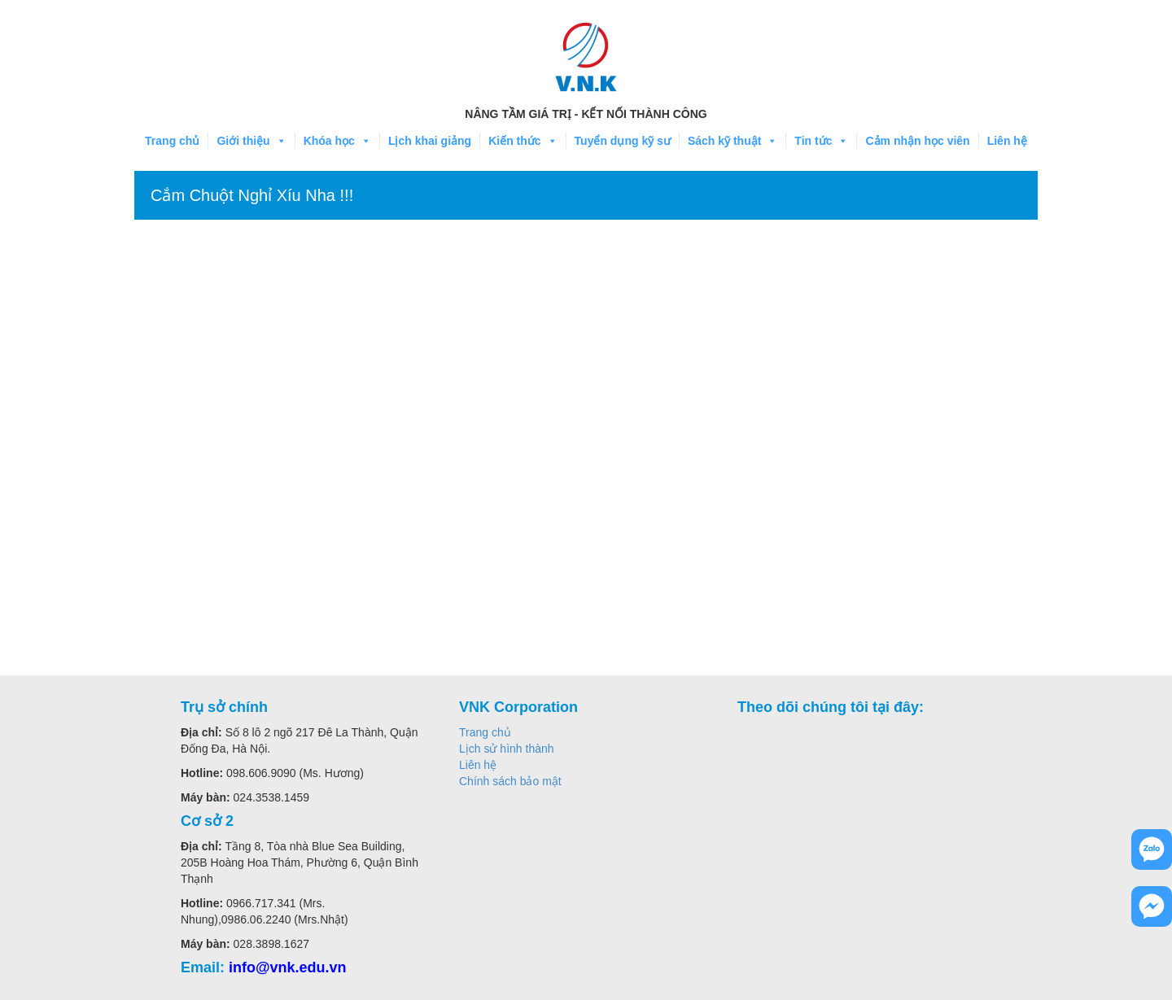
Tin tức (821, 141)
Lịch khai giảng (429, 140)
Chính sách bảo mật (510, 781)
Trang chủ (172, 140)
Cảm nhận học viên (917, 140)
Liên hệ (1007, 140)
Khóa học (337, 141)
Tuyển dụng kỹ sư (623, 140)
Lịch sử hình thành (506, 748)
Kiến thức (522, 141)
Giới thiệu (251, 141)
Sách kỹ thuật (732, 141)
